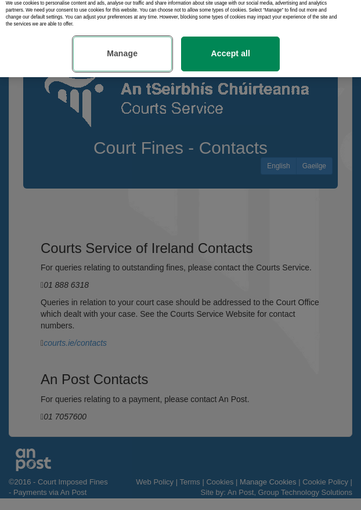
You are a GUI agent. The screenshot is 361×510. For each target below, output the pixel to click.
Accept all (231, 50)
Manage (122, 50)
